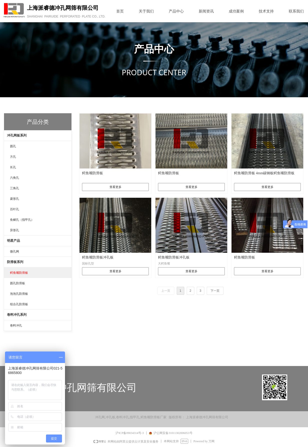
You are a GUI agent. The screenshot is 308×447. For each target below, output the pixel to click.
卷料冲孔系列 (16, 314)
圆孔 (13, 146)
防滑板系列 (15, 262)
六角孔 (14, 178)
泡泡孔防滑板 (19, 294)
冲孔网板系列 (16, 135)
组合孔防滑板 (19, 304)
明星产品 (13, 240)
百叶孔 (14, 209)
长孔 (13, 167)
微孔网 (14, 251)
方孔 (13, 156)
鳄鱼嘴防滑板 (19, 272)
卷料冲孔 (16, 325)
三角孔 (14, 188)
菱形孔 (14, 198)
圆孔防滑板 (17, 283)
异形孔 (14, 230)
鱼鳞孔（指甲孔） (22, 220)
